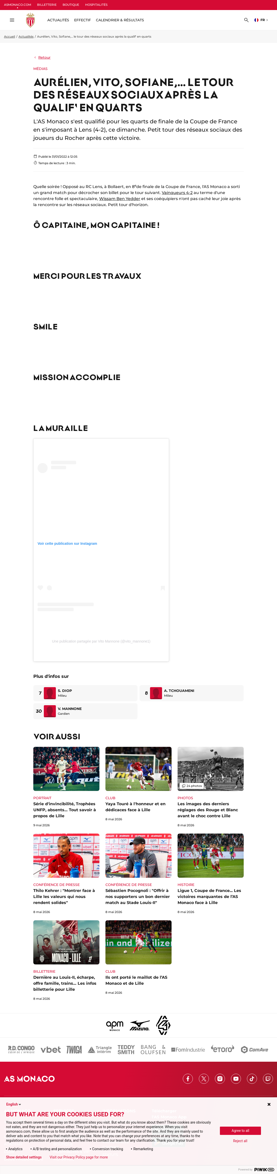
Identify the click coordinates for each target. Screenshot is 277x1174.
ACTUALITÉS (58, 20)
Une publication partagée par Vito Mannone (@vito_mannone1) (101, 641)
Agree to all (240, 1131)
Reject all (240, 1141)
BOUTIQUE (71, 5)
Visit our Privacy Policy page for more (79, 1157)
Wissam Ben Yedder (119, 198)
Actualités (26, 36)
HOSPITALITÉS (96, 5)
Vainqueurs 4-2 (177, 192)
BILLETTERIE (47, 5)
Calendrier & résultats (120, 20)
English (14, 1104)
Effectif (82, 20)
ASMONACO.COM (17, 5)
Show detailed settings (24, 1157)
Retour (42, 57)
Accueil (9, 36)
